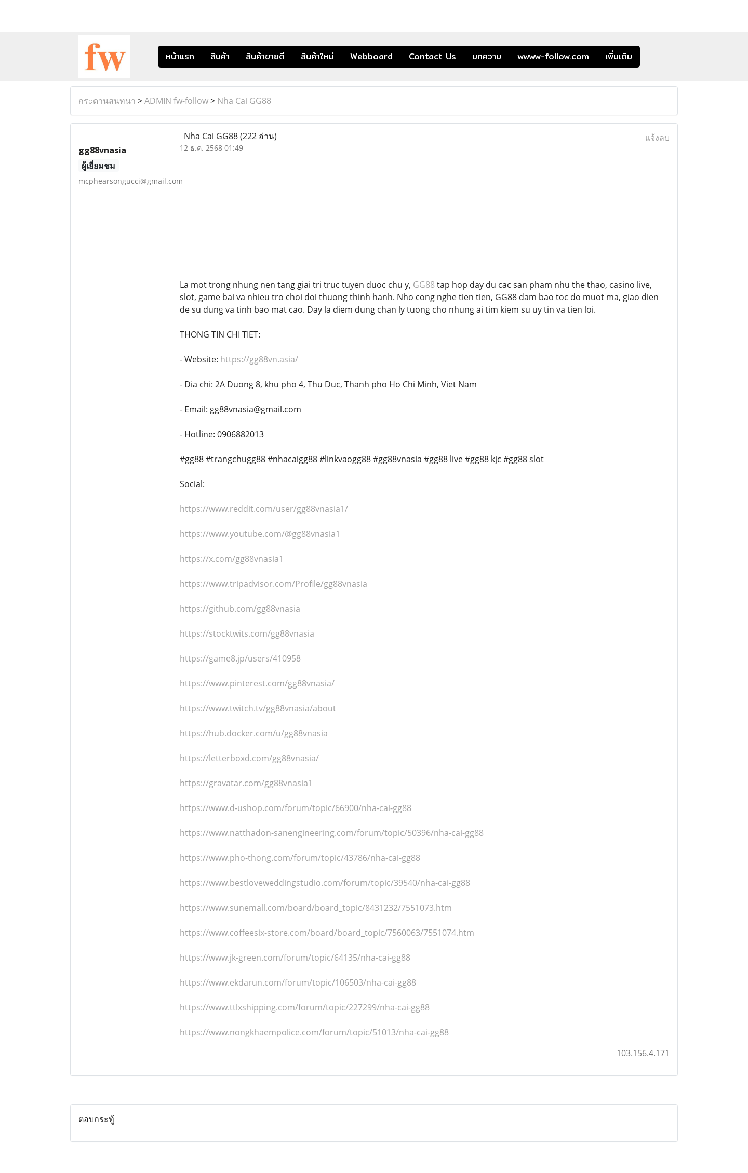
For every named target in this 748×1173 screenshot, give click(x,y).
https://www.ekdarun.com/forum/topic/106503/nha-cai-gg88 (298, 982)
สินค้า (220, 56)
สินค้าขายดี (265, 56)
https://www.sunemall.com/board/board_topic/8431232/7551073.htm (316, 907)
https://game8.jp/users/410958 (240, 658)
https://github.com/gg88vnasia (240, 608)
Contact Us (432, 56)
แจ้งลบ (657, 137)
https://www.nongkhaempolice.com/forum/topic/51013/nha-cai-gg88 (314, 1032)
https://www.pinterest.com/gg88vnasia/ (257, 683)
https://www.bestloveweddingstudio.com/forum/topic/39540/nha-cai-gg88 (325, 882)
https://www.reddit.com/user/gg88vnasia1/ (264, 509)
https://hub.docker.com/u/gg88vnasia (254, 733)
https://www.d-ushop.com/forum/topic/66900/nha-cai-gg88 (295, 808)
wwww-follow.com (553, 56)
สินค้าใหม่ (317, 56)
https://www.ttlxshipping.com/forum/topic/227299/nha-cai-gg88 (305, 1007)
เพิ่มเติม (618, 56)
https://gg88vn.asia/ (259, 359)
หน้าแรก (180, 56)
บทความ (486, 56)
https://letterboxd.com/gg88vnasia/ (249, 758)
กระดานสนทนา (107, 100)
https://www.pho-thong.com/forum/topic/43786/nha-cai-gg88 (300, 858)
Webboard (371, 56)
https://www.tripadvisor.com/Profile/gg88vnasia (273, 583)
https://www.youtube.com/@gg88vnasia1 (260, 534)
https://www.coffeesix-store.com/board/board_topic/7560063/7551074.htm (327, 932)
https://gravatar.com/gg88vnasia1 (246, 783)
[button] (655, 56)
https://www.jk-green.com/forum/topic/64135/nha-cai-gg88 (295, 957)
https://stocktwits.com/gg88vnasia (247, 633)
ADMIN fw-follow (176, 100)
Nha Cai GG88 (244, 100)
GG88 (424, 284)
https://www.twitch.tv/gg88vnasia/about (258, 708)
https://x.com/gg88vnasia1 (232, 558)
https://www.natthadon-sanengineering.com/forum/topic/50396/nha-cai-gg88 (332, 833)
